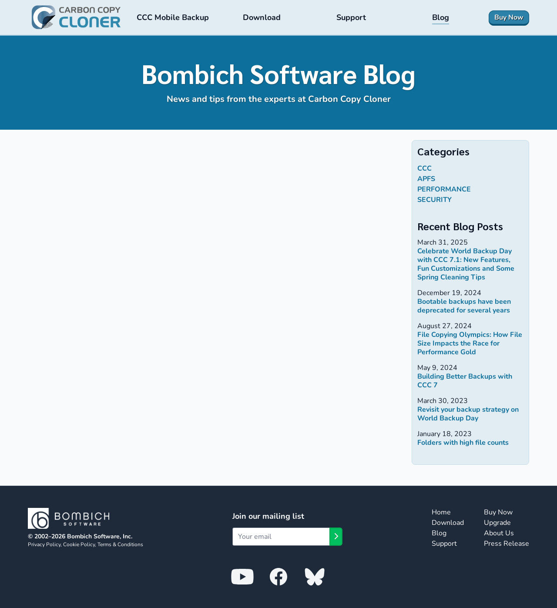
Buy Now (498, 512)
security (434, 200)
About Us (499, 533)
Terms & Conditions (120, 544)
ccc (424, 168)
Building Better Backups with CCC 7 (464, 381)
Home (441, 512)
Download (448, 522)
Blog (439, 533)
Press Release (506, 543)
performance (444, 189)
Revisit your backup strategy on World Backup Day (468, 414)
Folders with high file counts (463, 442)
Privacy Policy (44, 544)
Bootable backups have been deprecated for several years (464, 306)
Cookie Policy (79, 544)
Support (444, 543)
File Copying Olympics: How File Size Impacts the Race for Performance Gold (469, 343)
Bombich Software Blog (278, 73)
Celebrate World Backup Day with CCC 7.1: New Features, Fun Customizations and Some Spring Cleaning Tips (465, 264)
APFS (426, 179)
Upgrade (497, 522)
